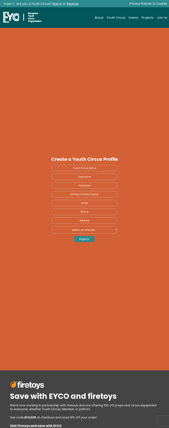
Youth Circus (116, 18)
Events (133, 18)
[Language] (9, 4)
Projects (147, 18)
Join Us (162, 18)
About (99, 18)
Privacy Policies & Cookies (148, 3)
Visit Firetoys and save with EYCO (36, 426)
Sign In (57, 4)
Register (73, 4)
